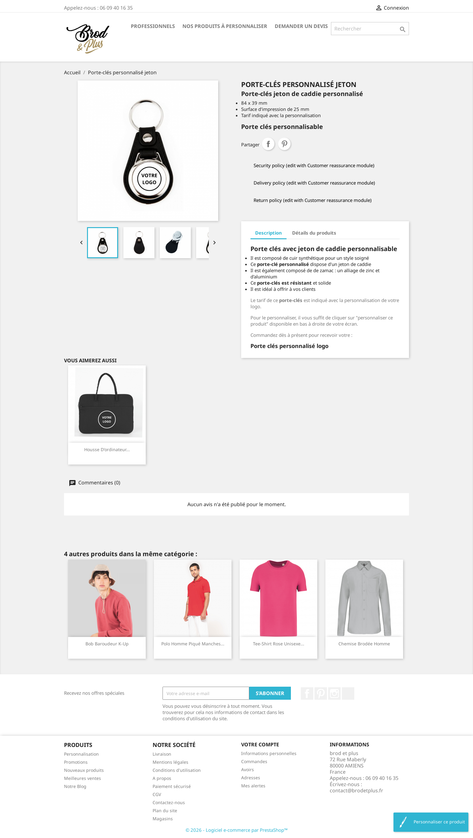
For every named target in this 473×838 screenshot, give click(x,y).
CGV (157, 794)
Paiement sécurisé (172, 786)
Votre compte (260, 744)
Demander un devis (301, 26)
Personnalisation (81, 754)
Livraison (162, 754)
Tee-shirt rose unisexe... (278, 644)
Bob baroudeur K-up (107, 644)
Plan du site (165, 810)
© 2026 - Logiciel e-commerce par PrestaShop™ (237, 830)
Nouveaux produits (84, 770)
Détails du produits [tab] (314, 233)
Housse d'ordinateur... (107, 449)
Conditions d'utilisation (177, 770)
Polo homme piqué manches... (192, 644)
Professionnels (153, 26)
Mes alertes (253, 786)
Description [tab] (268, 233)
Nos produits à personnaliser (224, 26)
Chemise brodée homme (364, 644)
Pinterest (284, 144)
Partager (268, 144)
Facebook (307, 693)
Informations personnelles (268, 753)
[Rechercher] (370, 28)
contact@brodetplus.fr (356, 790)
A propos (162, 778)
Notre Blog (75, 786)
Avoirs (247, 769)
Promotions (76, 762)
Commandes (254, 761)
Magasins (163, 819)
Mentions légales (170, 762)
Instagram (334, 693)
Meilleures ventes (82, 778)
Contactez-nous (169, 802)
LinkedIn (348, 693)
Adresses (250, 778)
